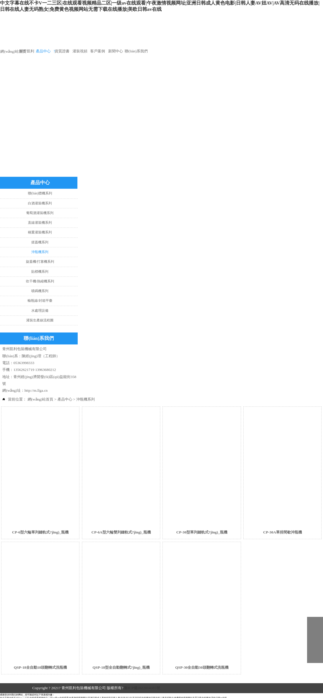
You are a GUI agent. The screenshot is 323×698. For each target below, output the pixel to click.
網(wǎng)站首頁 (41, 399)
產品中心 (64, 399)
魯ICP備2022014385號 (142, 688)
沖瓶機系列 (85, 399)
